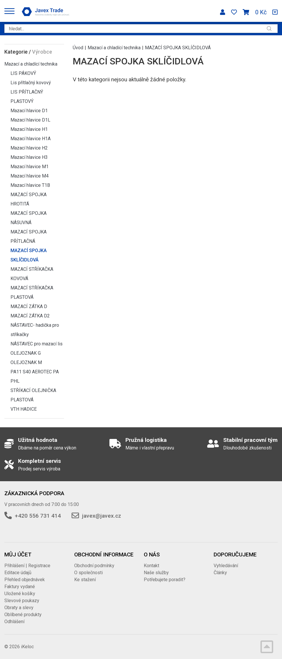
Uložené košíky (19, 593)
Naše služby (156, 572)
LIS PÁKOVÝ (23, 73)
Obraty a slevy (18, 607)
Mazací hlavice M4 (29, 176)
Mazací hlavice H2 (29, 148)
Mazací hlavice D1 (29, 110)
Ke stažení (85, 579)
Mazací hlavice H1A (30, 138)
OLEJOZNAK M (26, 362)
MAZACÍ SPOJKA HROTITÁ (28, 199)
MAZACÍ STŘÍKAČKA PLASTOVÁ (31, 292)
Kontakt (151, 565)
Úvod (78, 47)
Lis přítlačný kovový (30, 82)
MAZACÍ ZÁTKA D (28, 306)
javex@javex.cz (101, 515)
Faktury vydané (19, 586)
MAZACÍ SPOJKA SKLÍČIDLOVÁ (28, 255)
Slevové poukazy (21, 600)
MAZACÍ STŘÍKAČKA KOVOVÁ (31, 273)
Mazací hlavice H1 (29, 129)
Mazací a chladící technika (30, 64)
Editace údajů (17, 572)
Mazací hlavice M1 (29, 166)
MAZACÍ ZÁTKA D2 (30, 316)
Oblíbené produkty (23, 614)
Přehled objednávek (24, 579)
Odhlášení (14, 621)
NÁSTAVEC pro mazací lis (36, 344)
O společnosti (88, 572)
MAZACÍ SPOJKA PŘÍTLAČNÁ (28, 236)
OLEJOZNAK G (25, 353)
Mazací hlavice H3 (29, 157)
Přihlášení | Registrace (27, 565)
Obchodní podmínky (94, 565)
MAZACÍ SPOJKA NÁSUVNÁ (28, 217)
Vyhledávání (226, 565)
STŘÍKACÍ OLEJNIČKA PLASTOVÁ (33, 395)
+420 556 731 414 (38, 515)
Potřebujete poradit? (164, 579)
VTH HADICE (23, 409)
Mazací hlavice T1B (30, 185)
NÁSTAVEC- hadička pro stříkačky (34, 329)
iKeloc (27, 646)
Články (220, 572)
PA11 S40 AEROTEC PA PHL (34, 376)
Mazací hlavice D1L (30, 120)
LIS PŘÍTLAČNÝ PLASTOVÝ (26, 96)
